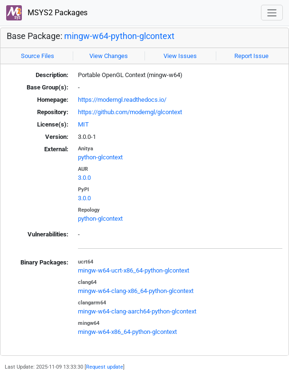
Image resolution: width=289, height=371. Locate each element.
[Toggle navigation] (272, 12)
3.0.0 (84, 177)
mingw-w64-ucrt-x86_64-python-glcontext (133, 270)
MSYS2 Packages (46, 13)
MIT (83, 124)
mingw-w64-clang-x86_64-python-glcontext (135, 290)
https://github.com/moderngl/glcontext (130, 112)
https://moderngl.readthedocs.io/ (122, 99)
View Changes (108, 55)
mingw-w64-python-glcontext (119, 36)
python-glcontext (100, 157)
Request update (104, 366)
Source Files (37, 55)
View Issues (180, 55)
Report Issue (251, 55)
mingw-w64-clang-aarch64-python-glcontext (137, 311)
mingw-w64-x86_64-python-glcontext (127, 331)
